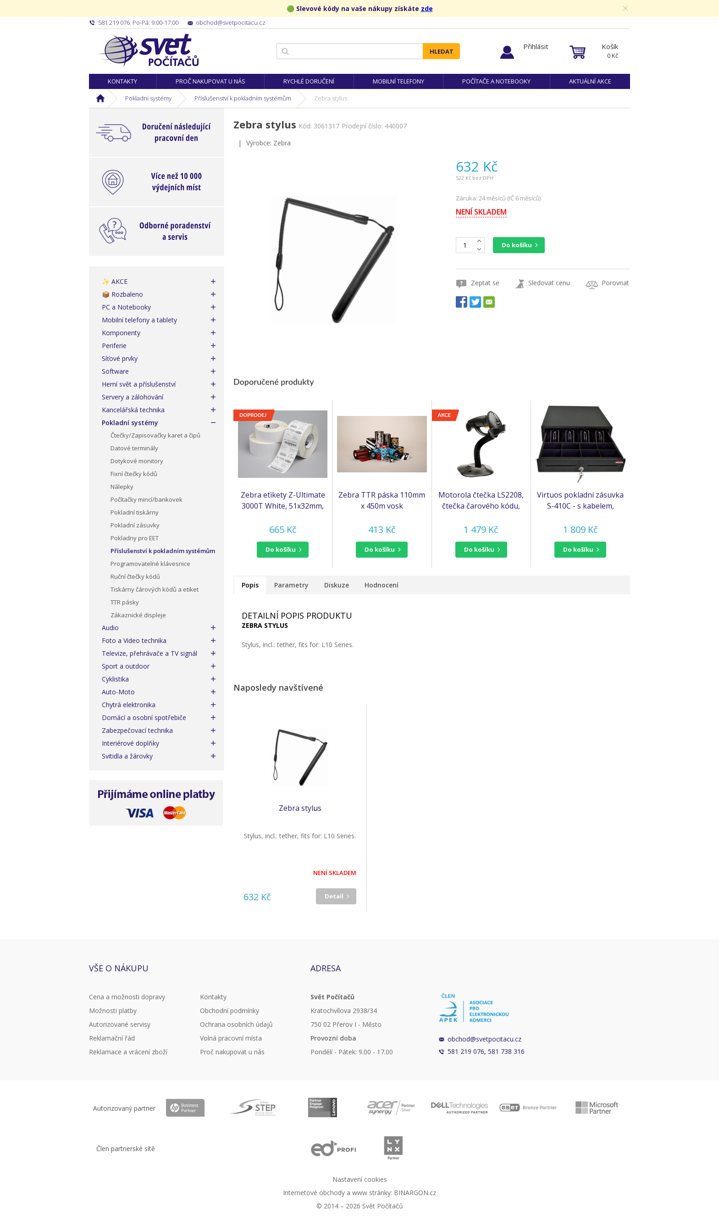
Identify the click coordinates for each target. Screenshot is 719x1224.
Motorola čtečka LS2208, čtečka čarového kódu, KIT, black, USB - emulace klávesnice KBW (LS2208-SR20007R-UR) (481, 500)
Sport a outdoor (125, 666)
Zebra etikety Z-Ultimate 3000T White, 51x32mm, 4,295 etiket (283, 500)
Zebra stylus (300, 808)
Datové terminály (134, 448)
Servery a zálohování (132, 397)
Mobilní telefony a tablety (139, 320)
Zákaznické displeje (138, 615)
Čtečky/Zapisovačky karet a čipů (155, 435)
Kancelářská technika (133, 409)
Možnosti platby (113, 1010)
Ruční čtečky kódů (135, 576)
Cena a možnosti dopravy (127, 996)
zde (427, 8)
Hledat (442, 51)
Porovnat (615, 282)
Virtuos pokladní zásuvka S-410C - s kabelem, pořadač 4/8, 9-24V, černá (580, 500)
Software (115, 371)
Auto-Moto (118, 691)
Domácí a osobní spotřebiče (144, 717)
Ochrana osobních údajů (236, 1024)
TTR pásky (125, 602)
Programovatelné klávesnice (150, 563)
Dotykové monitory (137, 461)
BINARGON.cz (415, 1192)
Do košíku (517, 245)
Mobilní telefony (398, 81)
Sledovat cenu (549, 282)
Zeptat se (485, 282)
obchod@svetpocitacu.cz (484, 1039)
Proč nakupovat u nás (210, 81)
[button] (282, 550)
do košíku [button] (280, 549)
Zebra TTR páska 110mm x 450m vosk (381, 500)
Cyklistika (115, 679)
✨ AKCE (114, 281)
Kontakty (122, 81)
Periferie (114, 345)
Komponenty (121, 332)
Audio (110, 627)
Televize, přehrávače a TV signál (149, 653)
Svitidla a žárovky (127, 756)
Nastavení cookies (359, 1179)
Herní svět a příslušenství (139, 384)
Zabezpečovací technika (137, 730)
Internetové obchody (314, 1192)
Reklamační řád (112, 1038)
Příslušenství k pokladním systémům (242, 98)
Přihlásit (535, 46)
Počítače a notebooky (496, 81)
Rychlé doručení (308, 81)
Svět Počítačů (148, 50)
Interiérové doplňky (130, 743)
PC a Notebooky (126, 307)
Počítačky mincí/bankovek (147, 499)
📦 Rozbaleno (122, 294)
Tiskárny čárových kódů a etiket (155, 589)
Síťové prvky (120, 358)
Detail (334, 896)
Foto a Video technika (134, 640)
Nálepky (122, 486)
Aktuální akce (590, 81)
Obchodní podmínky (229, 1010)
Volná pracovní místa (231, 1038)
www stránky (371, 1192)
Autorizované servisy (119, 1024)
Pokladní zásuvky (135, 525)
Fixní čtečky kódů (134, 474)
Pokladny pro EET (135, 538)
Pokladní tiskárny (135, 512)
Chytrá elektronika (128, 704)
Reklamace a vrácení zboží (128, 1051)
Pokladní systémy (148, 98)
